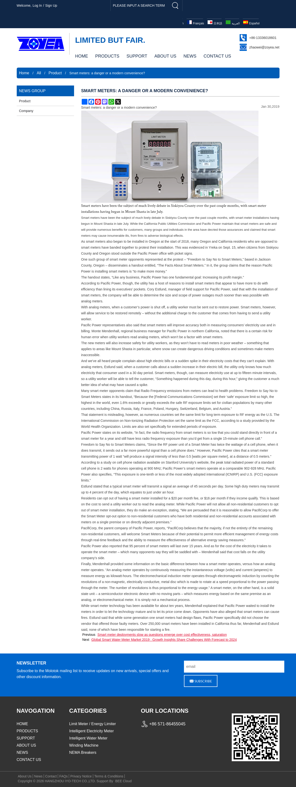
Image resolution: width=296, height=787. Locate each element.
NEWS (189, 56)
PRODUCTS (107, 56)
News (38, 776)
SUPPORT (137, 56)
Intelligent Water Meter (88, 738)
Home (24, 73)
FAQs (63, 776)
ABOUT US (165, 56)
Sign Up (51, 5)
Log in (37, 5)
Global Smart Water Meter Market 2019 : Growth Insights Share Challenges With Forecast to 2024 (164, 640)
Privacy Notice (80, 776)
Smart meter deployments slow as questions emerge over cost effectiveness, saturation (162, 635)
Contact (51, 776)
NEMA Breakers (83, 752)
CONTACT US (217, 56)
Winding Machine (84, 745)
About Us (25, 776)
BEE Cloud (123, 781)
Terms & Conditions (108, 776)
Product (55, 73)
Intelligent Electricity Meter (91, 731)
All (39, 73)
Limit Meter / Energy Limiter (92, 724)
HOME (81, 56)
